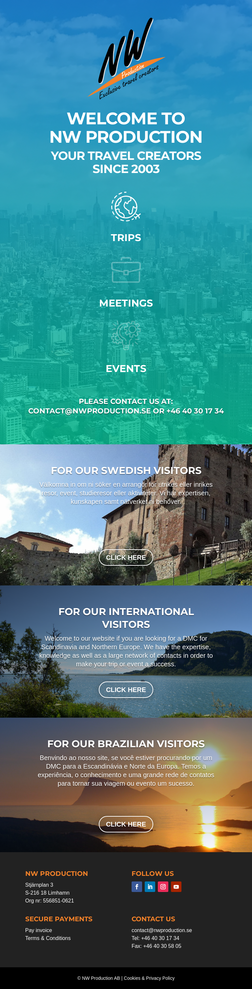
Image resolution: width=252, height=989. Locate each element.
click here (126, 557)
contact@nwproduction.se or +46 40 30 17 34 (126, 411)
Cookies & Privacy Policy (149, 978)
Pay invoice (38, 930)
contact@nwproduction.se (162, 930)
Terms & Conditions (48, 938)
